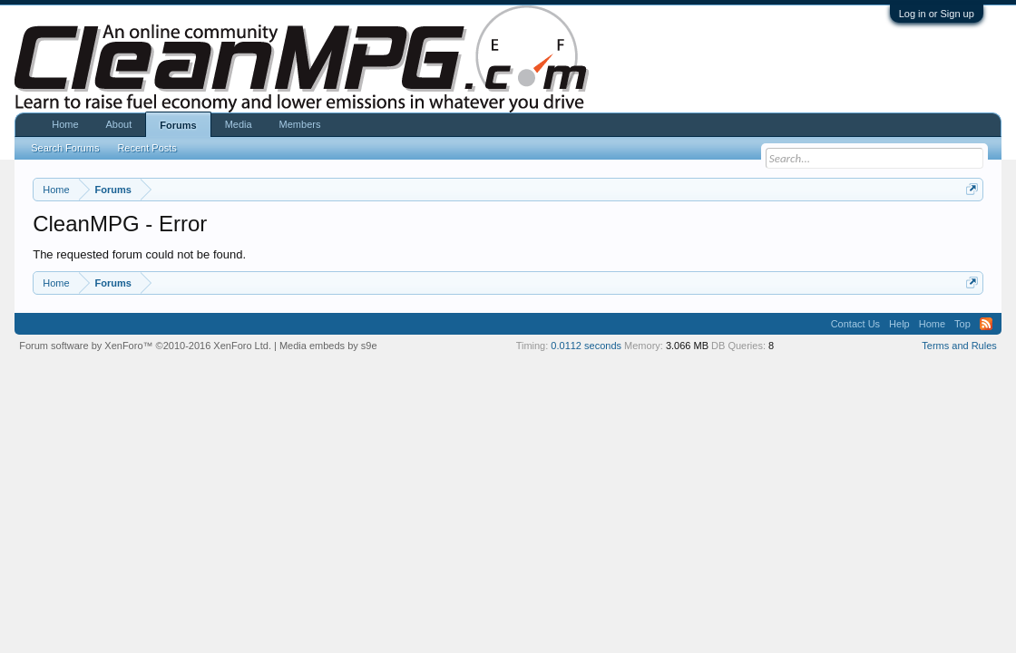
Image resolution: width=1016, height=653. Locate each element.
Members (300, 124)
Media (238, 124)
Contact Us (855, 323)
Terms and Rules (959, 345)
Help (899, 323)
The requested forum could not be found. (139, 254)
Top (962, 323)
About (119, 124)
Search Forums (65, 147)
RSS (986, 323)
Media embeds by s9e (328, 345)
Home (65, 124)
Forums (178, 125)
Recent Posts (146, 147)
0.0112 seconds (586, 345)
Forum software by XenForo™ (145, 345)
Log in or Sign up (936, 13)
